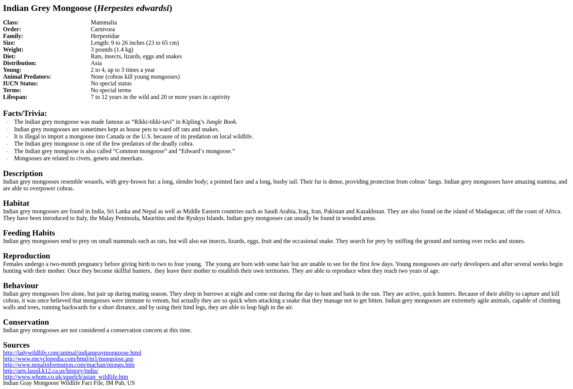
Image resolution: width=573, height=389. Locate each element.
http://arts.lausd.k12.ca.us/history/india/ (50, 371)
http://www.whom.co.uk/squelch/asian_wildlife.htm (65, 377)
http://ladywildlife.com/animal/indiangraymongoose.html (72, 352)
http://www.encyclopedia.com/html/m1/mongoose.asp (68, 359)
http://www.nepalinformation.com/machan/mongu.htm (69, 365)
